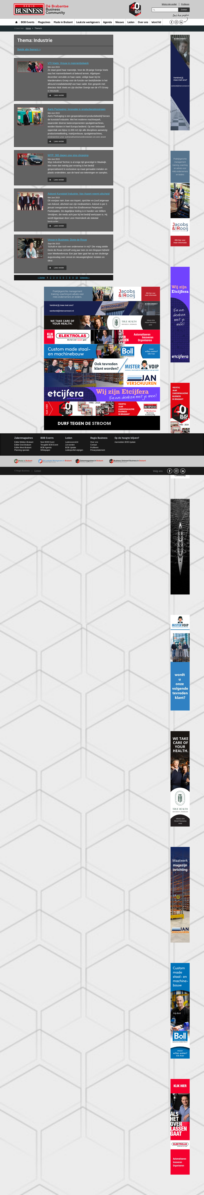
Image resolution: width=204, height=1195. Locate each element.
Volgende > (84, 278)
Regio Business (41, 9)
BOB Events (27, 22)
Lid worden (70, 445)
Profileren (185, 4)
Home (16, 22)
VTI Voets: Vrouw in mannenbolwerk (68, 63)
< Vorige (41, 278)
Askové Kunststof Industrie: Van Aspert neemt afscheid (78, 193)
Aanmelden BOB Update (125, 442)
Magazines (44, 22)
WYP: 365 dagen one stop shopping (68, 155)
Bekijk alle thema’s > (29, 49)
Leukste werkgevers (88, 22)
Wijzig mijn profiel (169, 4)
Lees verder (59, 95)
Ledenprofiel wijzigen (74, 450)
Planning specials (21, 450)
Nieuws (119, 22)
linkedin (182, 471)
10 (77, 278)
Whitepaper (45, 450)
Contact (93, 445)
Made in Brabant (63, 22)
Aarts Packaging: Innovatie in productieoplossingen (77, 109)
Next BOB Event (47, 442)
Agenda (107, 22)
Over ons (143, 22)
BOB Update (70, 447)
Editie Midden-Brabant (23, 442)
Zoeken (184, 10)
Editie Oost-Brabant (22, 445)
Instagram (176, 471)
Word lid (156, 22)
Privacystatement (97, 450)
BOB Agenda (45, 447)
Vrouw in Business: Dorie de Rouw (67, 239)
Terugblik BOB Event (49, 445)
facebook (169, 471)
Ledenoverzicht (71, 442)
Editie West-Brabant (22, 447)
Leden (130, 22)
